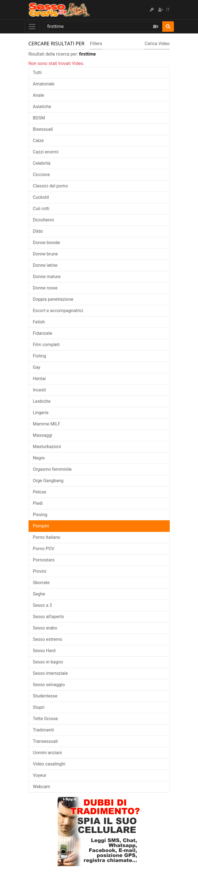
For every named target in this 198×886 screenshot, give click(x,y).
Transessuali (45, 741)
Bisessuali (43, 129)
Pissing (40, 514)
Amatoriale (44, 84)
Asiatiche (42, 106)
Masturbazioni (47, 446)
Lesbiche (42, 401)
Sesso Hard (44, 650)
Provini (40, 571)
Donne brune (45, 254)
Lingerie (41, 412)
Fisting (39, 356)
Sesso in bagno (48, 662)
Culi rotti (41, 208)
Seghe (39, 594)
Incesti (39, 390)
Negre (39, 458)
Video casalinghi (49, 764)
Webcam (41, 786)
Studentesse (45, 696)
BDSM (39, 118)
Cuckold (41, 197)
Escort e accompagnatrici (58, 310)
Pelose (39, 492)
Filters (96, 43)
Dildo (38, 231)
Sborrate (41, 582)
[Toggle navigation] (32, 26)
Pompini (41, 526)
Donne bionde (46, 242)
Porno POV (44, 548)
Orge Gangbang (48, 480)
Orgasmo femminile (52, 469)
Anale (38, 95)
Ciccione (41, 174)
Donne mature (47, 276)
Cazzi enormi (46, 152)
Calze (38, 140)
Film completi (46, 344)
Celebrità (42, 163)
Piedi (38, 503)
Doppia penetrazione (53, 299)
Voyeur (40, 775)
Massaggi (42, 435)
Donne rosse (45, 288)
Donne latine (45, 265)
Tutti (37, 72)
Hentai (39, 378)
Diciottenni (43, 220)
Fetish (39, 322)
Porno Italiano (46, 537)
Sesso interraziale (50, 673)
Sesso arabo (45, 628)
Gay (36, 367)
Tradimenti (43, 730)
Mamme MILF (46, 424)
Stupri (39, 707)
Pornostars (44, 560)
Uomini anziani (47, 752)
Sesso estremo (47, 639)
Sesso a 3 (42, 605)
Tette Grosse (45, 718)
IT (168, 9)
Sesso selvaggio (49, 684)
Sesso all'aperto (48, 616)
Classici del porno (50, 186)
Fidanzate (42, 333)
